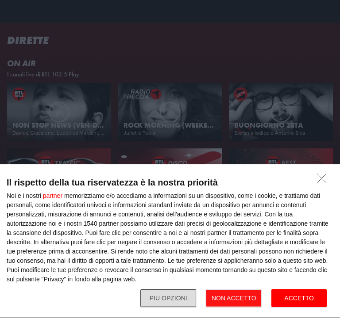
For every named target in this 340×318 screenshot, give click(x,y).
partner (52, 196)
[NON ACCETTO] (324, 181)
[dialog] (170, 241)
